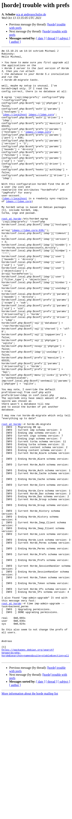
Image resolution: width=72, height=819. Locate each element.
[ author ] (15, 41)
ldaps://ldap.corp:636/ (28, 266)
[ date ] (40, 38)
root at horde (11, 252)
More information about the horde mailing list (30, 815)
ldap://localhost (15, 127)
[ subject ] (64, 38)
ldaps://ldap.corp (41, 127)
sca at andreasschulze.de (31, 14)
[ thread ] (51, 38)
